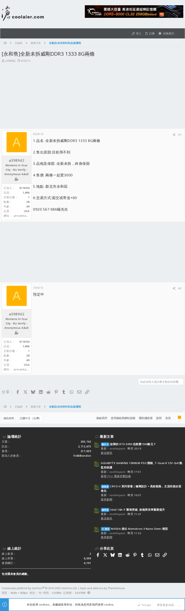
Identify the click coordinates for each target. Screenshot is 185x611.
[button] (6, 33)
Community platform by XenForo (39, 588)
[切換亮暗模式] (166, 33)
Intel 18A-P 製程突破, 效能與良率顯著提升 (133, 509)
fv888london (82, 456)
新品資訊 (106, 453)
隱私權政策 (146, 418)
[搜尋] (179, 33)
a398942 (10, 61)
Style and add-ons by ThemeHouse (102, 588)
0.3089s (56, 593)
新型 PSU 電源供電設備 (116, 476)
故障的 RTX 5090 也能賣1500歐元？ (128, 444)
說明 (159, 418)
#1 (180, 134)
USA (27, 211)
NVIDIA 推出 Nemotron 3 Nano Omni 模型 (134, 529)
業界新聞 (106, 499)
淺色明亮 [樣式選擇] (8, 418)
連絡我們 (101, 418)
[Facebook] (181, 590)
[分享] (174, 135)
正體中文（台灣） (30, 418)
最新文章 (107, 436)
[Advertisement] (92, 96)
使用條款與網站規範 (123, 418)
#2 (180, 288)
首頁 (168, 418)
